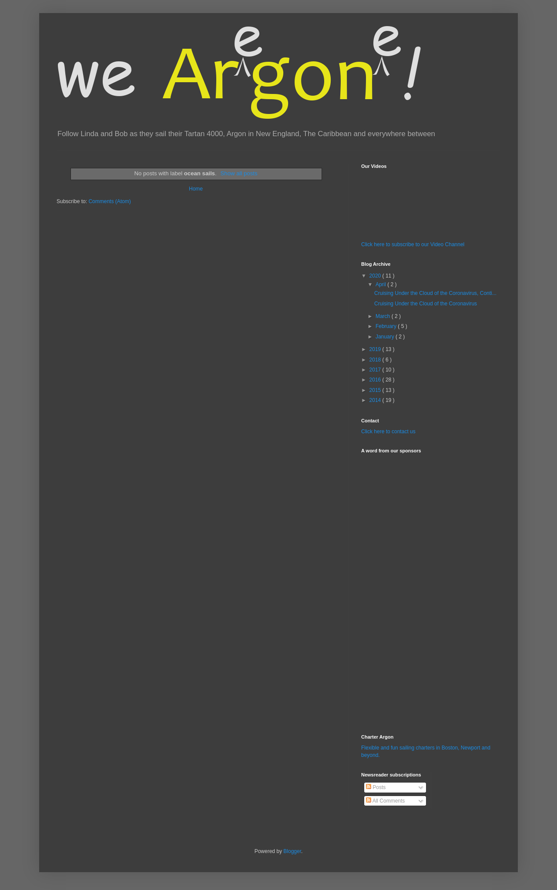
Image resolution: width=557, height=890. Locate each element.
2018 (376, 360)
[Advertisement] (387, 588)
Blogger (292, 851)
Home (196, 189)
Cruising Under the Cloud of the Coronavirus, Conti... (435, 293)
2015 (376, 390)
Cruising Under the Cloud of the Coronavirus (425, 304)
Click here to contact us (388, 431)
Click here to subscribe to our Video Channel (412, 244)
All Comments (385, 801)
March (384, 316)
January (386, 337)
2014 (376, 400)
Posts (376, 787)
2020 (376, 276)
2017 (376, 370)
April (381, 284)
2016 (376, 380)
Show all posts (239, 173)
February (387, 326)
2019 (376, 349)
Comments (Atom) (109, 201)
